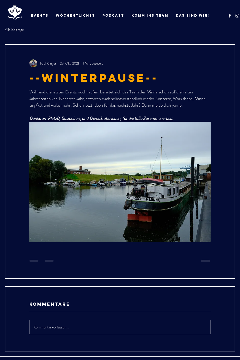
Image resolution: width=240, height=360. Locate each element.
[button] (192, 15)
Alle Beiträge (14, 29)
